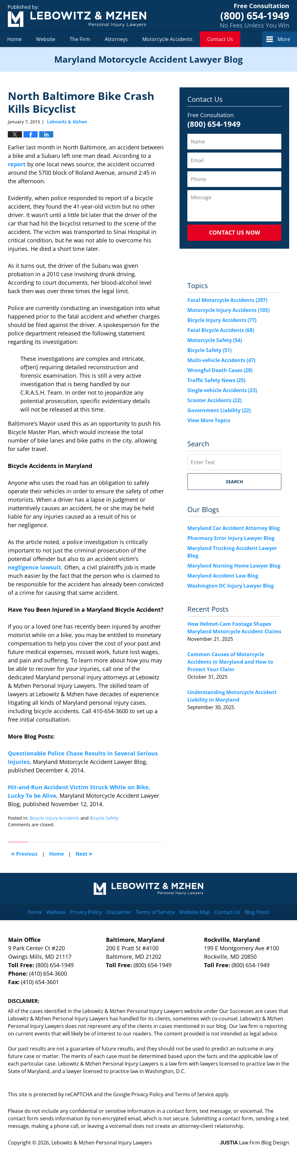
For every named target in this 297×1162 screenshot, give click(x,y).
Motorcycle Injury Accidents (228, 310)
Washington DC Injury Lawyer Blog (230, 585)
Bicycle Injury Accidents (54, 818)
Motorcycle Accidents (167, 39)
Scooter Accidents (214, 400)
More (284, 39)
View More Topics (208, 420)
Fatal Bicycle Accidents (220, 330)
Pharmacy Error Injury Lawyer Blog (230, 538)
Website (45, 39)
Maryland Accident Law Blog (222, 575)
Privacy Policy (86, 912)
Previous (24, 853)
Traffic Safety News (216, 380)
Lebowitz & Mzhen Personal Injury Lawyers (101, 1142)
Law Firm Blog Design (254, 1142)
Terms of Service (155, 912)
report (17, 164)
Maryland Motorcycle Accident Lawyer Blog (77, 16)
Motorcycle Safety (214, 340)
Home (14, 39)
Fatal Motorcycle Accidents (227, 300)
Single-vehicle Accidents (222, 390)
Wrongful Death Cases (220, 370)
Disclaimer (118, 912)
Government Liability (219, 410)
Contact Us (220, 39)
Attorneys (116, 39)
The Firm (80, 39)
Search (234, 482)
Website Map (194, 912)
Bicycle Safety (104, 818)
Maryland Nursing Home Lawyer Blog (233, 565)
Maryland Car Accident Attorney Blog (233, 528)
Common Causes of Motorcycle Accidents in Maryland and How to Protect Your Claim (230, 662)
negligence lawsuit (34, 567)
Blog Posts (257, 912)
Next (84, 853)
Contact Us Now (234, 232)
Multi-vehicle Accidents (221, 360)
